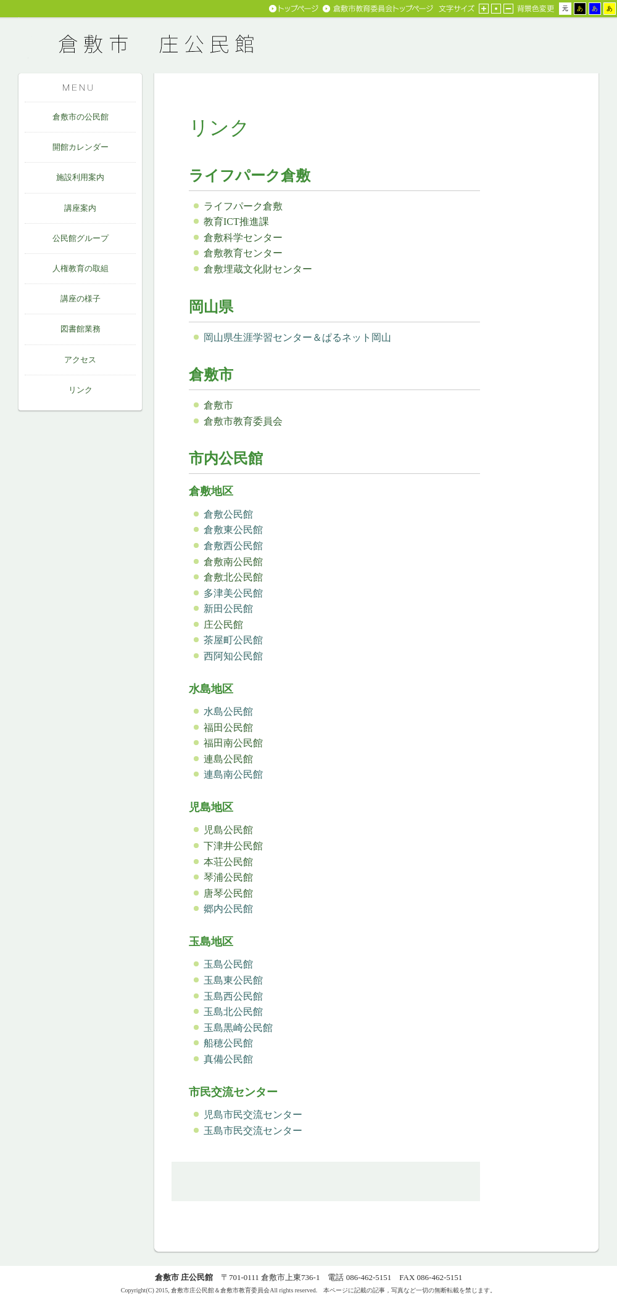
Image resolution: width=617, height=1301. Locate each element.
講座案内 (80, 208)
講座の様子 (80, 298)
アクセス (80, 359)
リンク (80, 389)
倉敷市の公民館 (80, 116)
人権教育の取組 (80, 268)
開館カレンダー (80, 147)
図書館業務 (80, 328)
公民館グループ (80, 238)
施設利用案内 (80, 177)
